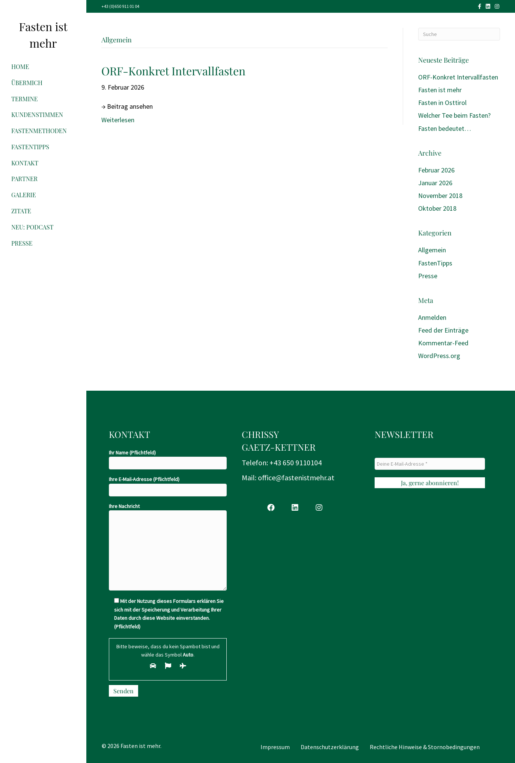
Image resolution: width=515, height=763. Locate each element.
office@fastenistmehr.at (296, 477)
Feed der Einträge (443, 330)
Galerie (23, 195)
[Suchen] (459, 34)
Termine (24, 99)
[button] (271, 507)
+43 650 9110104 (296, 462)
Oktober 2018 (437, 208)
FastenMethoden (39, 131)
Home (20, 66)
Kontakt (24, 163)
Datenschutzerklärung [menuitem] (330, 747)
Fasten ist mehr (440, 89)
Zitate (21, 211)
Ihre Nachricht (168, 547)
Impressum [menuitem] (275, 747)
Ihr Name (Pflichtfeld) (168, 459)
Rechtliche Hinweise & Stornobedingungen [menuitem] (425, 747)
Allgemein (432, 250)
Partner (24, 179)
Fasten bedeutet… (444, 128)
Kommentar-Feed (443, 343)
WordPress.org (439, 355)
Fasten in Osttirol (442, 102)
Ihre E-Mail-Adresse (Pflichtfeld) (168, 486)
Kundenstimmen (37, 114)
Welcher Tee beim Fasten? (454, 115)
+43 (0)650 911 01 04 (120, 6)
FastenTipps (30, 147)
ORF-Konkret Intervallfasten (173, 70)
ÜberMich (26, 83)
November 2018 (440, 195)
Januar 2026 (435, 182)
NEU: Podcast (32, 227)
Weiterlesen (117, 119)
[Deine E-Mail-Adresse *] (430, 464)
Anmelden (432, 317)
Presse (22, 243)
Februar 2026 (436, 170)
